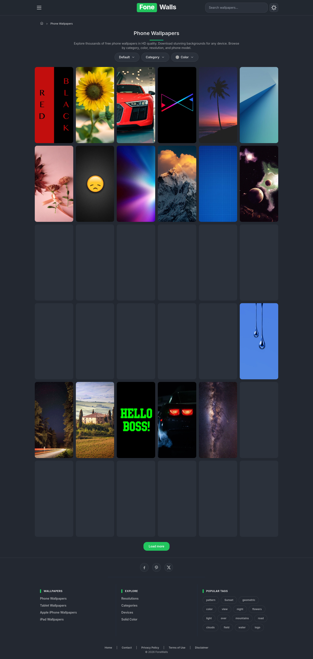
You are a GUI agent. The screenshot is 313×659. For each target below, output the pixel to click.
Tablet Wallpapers (53, 605)
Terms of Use (177, 647)
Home (108, 647)
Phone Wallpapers (53, 598)
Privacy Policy (150, 647)
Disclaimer (201, 647)
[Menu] (39, 7)
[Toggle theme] (274, 7)
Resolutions (129, 598)
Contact (127, 647)
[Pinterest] (156, 567)
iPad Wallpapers (52, 619)
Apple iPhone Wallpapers (58, 612)
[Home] (41, 23)
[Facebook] (144, 567)
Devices (127, 612)
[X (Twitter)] (168, 567)
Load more (156, 546)
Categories (129, 605)
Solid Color (129, 619)
